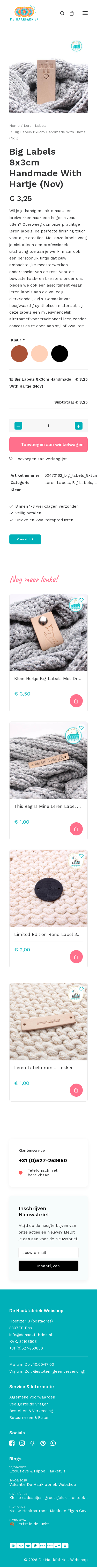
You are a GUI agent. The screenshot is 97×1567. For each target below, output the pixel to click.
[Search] (60, 13)
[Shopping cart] (69, 13)
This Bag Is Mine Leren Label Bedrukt (54, 806)
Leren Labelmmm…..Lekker (43, 1067)
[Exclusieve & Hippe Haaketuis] (48, 1470)
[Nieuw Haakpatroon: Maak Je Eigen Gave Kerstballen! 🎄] (48, 1509)
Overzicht (25, 539)
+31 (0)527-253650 (43, 1160)
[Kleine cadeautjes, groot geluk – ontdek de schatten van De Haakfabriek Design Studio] (48, 1496)
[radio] (19, 354)
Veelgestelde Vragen (29, 1404)
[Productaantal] (48, 425)
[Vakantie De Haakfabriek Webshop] (48, 1483)
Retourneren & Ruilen (29, 1417)
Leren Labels (35, 125)
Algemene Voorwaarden (32, 1397)
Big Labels (82, 482)
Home (14, 125)
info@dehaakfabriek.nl (30, 1335)
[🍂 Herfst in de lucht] (48, 1522)
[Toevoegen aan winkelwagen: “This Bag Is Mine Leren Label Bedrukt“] (76, 828)
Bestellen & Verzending (31, 1411)
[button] (85, 13)
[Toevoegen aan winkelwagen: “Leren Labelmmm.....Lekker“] (76, 1090)
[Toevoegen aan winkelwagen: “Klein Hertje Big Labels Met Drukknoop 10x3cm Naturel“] (76, 700)
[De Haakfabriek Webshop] (24, 13)
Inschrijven (48, 1266)
